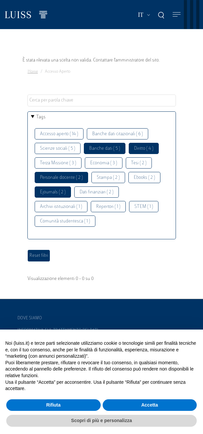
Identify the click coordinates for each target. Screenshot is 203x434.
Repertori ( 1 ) (108, 206)
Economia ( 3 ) (103, 163)
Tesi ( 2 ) (139, 163)
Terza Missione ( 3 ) (58, 163)
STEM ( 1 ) (143, 206)
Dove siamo (29, 318)
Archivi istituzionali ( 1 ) (61, 206)
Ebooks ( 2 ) (144, 177)
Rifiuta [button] (53, 405)
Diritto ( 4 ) (143, 148)
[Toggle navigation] (177, 14)
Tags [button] (41, 117)
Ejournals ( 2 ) (53, 192)
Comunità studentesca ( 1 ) (65, 221)
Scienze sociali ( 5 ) (57, 148)
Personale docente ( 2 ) (61, 177)
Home (33, 72)
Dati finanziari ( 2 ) (97, 192)
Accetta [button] (149, 405)
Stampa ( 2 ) (108, 177)
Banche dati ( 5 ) (104, 148)
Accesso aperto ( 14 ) (59, 134)
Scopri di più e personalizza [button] (101, 420)
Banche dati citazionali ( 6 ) (117, 134)
